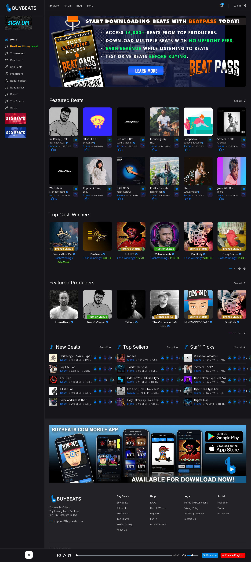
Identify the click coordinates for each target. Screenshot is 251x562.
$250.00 (131, 386)
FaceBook (222, 495)
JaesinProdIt (157, 188)
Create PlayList (233, 555)
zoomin (131, 349)
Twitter (221, 501)
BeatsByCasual (58, 139)
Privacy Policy (191, 501)
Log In (153, 512)
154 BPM (75, 353)
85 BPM (141, 364)
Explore (54, 5)
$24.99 (130, 375)
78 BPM (208, 397)
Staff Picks (202, 340)
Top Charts (123, 512)
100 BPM (164, 192)
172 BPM (65, 142)
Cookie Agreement (194, 506)
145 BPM (143, 386)
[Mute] (184, 555)
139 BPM (209, 375)
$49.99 (197, 364)
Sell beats (122, 501)
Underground (89, 364)
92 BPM (141, 397)
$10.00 (130, 364)
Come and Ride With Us (73, 393)
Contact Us (190, 512)
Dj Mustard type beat (206, 382)
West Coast (90, 386)
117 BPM (198, 192)
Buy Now (210, 555)
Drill (86, 353)
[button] (230, 326)
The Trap (65, 371)
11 (188, 196)
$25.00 (63, 353)
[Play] (64, 555)
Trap (86, 375)
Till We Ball (66, 382)
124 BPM (142, 353)
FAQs (153, 495)
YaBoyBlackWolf (193, 139)
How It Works (157, 501)
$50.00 (63, 386)
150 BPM (232, 192)
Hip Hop (154, 375)
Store (90, 5)
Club (153, 353)
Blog (79, 5)
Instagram (223, 506)
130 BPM (97, 192)
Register (155, 506)
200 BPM (75, 397)
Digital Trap (201, 393)
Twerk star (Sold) (137, 360)
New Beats (68, 340)
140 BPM (75, 375)
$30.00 (63, 364)
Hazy (152, 139)
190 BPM (75, 386)
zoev (85, 188)
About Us (122, 523)
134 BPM (209, 353)
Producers (122, 506)
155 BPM (232, 142)
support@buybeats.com (66, 514)
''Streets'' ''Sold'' (204, 360)
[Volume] (192, 555)
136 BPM (198, 142)
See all (240, 97)
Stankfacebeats (126, 139)
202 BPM (209, 386)
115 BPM (132, 192)
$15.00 (197, 397)
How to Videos (158, 517)
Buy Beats (122, 495)
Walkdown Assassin (206, 349)
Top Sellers (135, 340)
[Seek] (124, 555)
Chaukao (221, 139)
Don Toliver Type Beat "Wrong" (213, 371)
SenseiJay (89, 139)
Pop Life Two (68, 360)
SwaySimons (191, 188)
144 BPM (97, 142)
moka (220, 188)
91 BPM (141, 375)
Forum (68, 5)
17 (54, 196)
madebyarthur (124, 188)
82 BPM (74, 364)
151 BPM (131, 142)
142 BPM (164, 142)
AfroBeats (155, 397)
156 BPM (64, 192)
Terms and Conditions (196, 495)
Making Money (124, 517)
